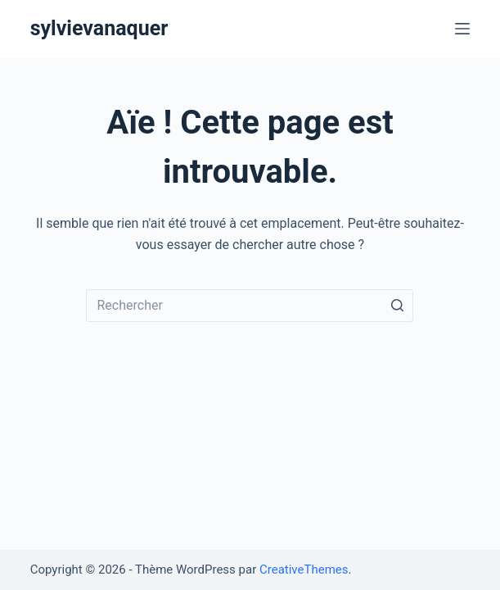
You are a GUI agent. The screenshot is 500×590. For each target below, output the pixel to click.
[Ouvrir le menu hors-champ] (462, 28)
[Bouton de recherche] (397, 305)
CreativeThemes (304, 569)
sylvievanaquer (99, 28)
